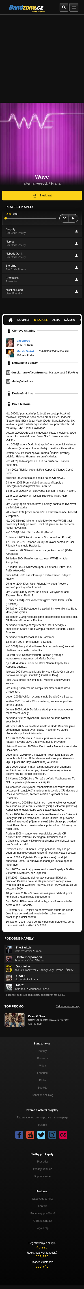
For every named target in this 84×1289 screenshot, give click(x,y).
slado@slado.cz (22, 381)
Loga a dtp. (42, 1228)
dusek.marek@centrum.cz (29, 372)
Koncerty (42, 1058)
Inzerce (42, 1124)
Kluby (42, 1080)
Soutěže (42, 1087)
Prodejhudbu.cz (42, 1169)
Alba (56, 320)
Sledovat (42, 195)
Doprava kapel (42, 1176)
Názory (69, 320)
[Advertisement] (42, 58)
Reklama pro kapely (68, 1006)
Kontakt (42, 1206)
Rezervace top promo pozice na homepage (42, 1117)
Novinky (23, 320)
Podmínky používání (42, 1213)
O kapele (41, 320)
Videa (42, 1065)
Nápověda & (42, 1198)
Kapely (43, 1050)
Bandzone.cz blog (42, 1095)
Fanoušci (42, 1073)
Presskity (42, 1161)
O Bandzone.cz (42, 1220)
